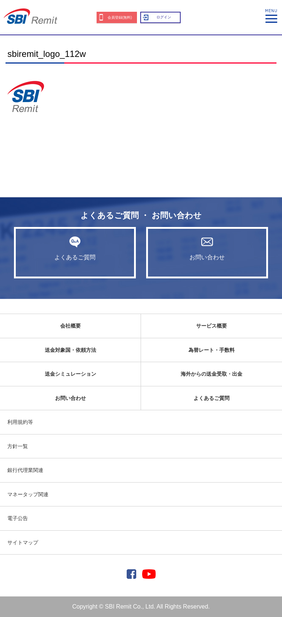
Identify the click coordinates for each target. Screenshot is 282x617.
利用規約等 (20, 422)
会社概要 (70, 326)
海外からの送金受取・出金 (211, 374)
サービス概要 (211, 326)
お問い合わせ (207, 248)
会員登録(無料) (120, 17)
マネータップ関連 (27, 494)
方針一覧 (17, 446)
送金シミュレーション (70, 374)
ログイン (163, 17)
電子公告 (17, 518)
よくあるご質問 (75, 248)
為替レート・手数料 (211, 350)
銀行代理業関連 (25, 470)
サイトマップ (22, 542)
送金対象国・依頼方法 (70, 350)
